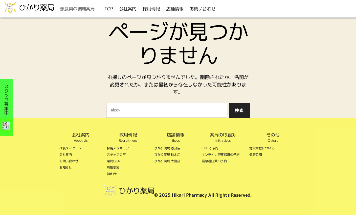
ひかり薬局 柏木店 (167, 154)
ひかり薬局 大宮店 (167, 161)
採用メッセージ (118, 148)
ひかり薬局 (36, 7)
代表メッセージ (70, 148)
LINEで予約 (210, 148)
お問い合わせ (203, 9)
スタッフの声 (116, 154)
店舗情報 (174, 9)
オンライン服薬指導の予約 (221, 154)
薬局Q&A (113, 161)
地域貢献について (261, 148)
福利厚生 (113, 174)
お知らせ (65, 167)
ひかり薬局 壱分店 (167, 148)
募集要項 (113, 167)
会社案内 (127, 9)
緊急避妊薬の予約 (214, 161)
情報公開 (255, 154)
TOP (108, 9)
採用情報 (151, 9)
